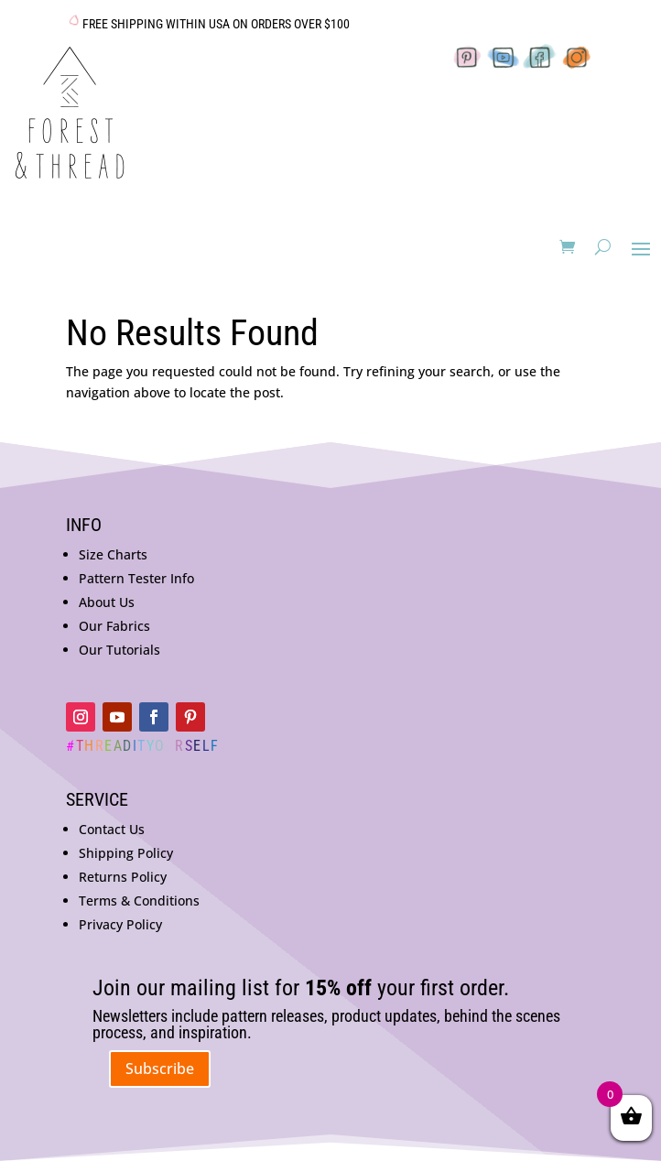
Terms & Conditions (139, 900)
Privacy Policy (120, 924)
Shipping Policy (126, 853)
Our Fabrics (114, 626)
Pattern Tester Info (136, 578)
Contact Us (112, 829)
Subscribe (159, 1068)
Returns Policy (123, 876)
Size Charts (113, 554)
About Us (107, 602)
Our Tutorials (119, 649)
